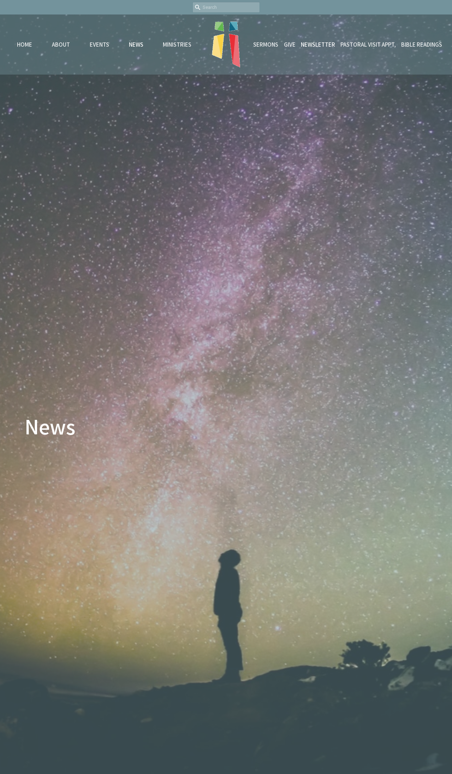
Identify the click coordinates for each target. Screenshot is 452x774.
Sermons (265, 44)
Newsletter (318, 44)
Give (290, 44)
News (136, 44)
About (61, 44)
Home (24, 44)
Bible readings (421, 44)
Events (99, 44)
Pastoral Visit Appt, (368, 44)
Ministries (177, 44)
